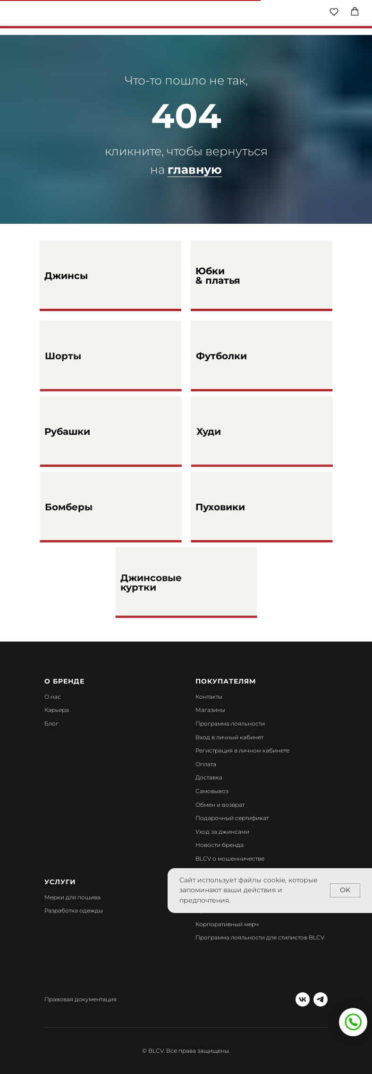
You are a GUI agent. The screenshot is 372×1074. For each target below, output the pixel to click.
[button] (334, 11)
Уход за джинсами (222, 831)
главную (195, 169)
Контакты (208, 696)
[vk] (303, 999)
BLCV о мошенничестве (229, 858)
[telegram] (320, 999)
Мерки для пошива (72, 897)
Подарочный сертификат (232, 817)
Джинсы (66, 275)
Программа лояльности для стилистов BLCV (259, 937)
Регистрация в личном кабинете (242, 750)
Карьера (56, 709)
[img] (187, 14)
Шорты (79, 356)
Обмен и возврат (220, 804)
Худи (228, 431)
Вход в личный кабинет (229, 737)
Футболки (239, 356)
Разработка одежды (73, 910)
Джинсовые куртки (171, 582)
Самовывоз (211, 791)
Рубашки (85, 431)
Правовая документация (80, 999)
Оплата (205, 764)
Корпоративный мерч (227, 924)
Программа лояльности (230, 723)
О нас (52, 696)
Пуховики (239, 507)
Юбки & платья (217, 275)
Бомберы (90, 507)
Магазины (210, 709)
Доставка (208, 777)
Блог (51, 723)
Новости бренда (219, 844)
